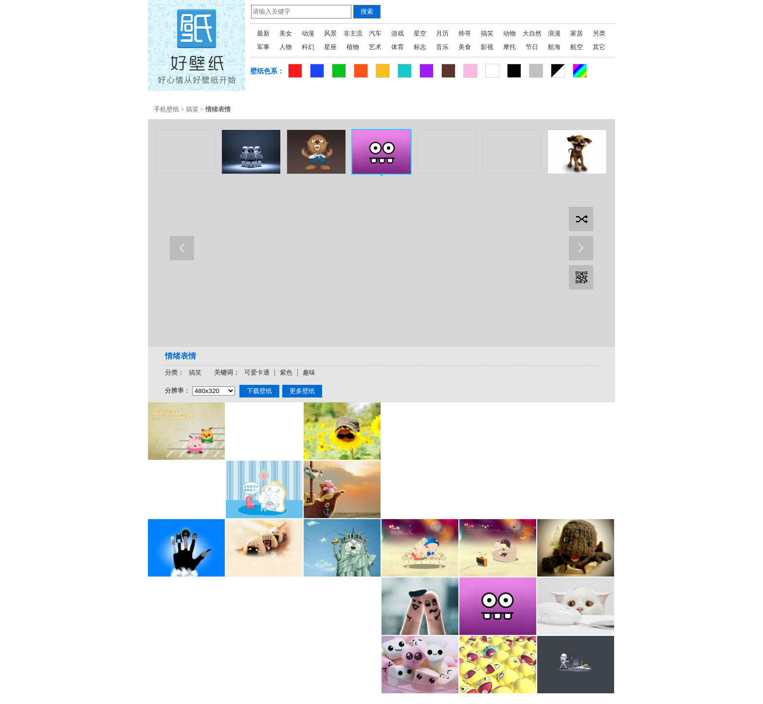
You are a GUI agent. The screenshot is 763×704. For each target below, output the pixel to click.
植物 (352, 47)
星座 (330, 47)
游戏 (397, 33)
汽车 (375, 33)
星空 (420, 33)
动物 (509, 33)
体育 (397, 47)
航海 (554, 47)
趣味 (309, 372)
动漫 (308, 33)
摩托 (509, 47)
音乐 (442, 47)
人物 (285, 47)
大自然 (532, 33)
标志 (420, 47)
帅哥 (464, 33)
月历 (442, 33)
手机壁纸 (166, 109)
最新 (263, 33)
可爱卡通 (257, 372)
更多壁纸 (302, 391)
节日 (532, 47)
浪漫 (554, 33)
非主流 (353, 33)
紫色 (286, 372)
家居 (576, 33)
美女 (285, 33)
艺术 (375, 47)
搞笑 (487, 33)
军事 (263, 47)
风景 (330, 33)
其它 (599, 47)
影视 (487, 47)
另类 (599, 33)
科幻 (308, 47)
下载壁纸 (259, 391)
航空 (576, 47)
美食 (464, 47)
